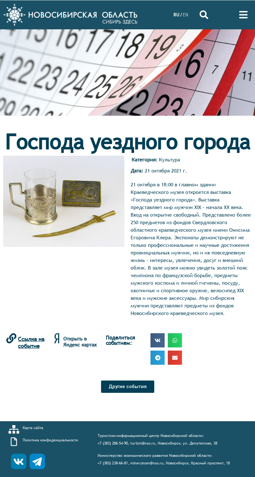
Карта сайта (33, 428)
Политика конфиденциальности (50, 440)
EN (185, 14)
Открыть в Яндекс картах (80, 341)
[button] (127, 387)
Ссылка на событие (31, 342)
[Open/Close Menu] (243, 14)
